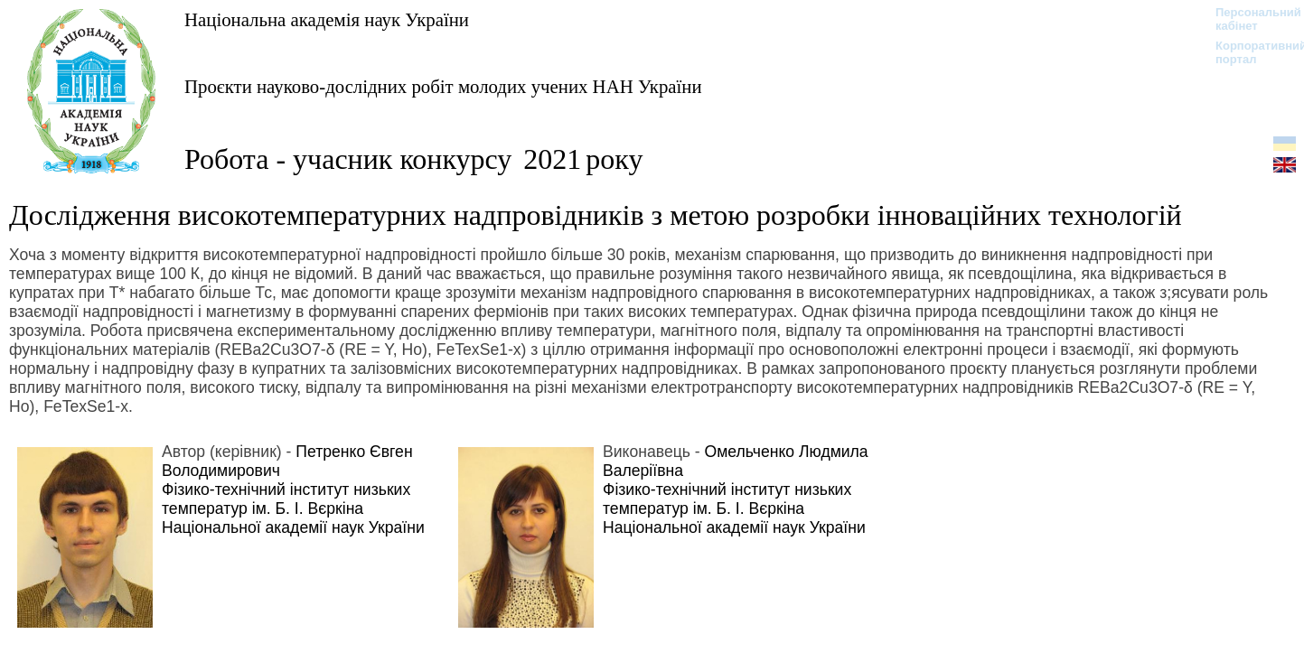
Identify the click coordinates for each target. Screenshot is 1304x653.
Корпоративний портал (1249, 52)
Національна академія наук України (326, 19)
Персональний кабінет (1249, 19)
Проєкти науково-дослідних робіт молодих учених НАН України (443, 86)
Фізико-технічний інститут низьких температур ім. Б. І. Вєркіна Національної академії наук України (293, 508)
